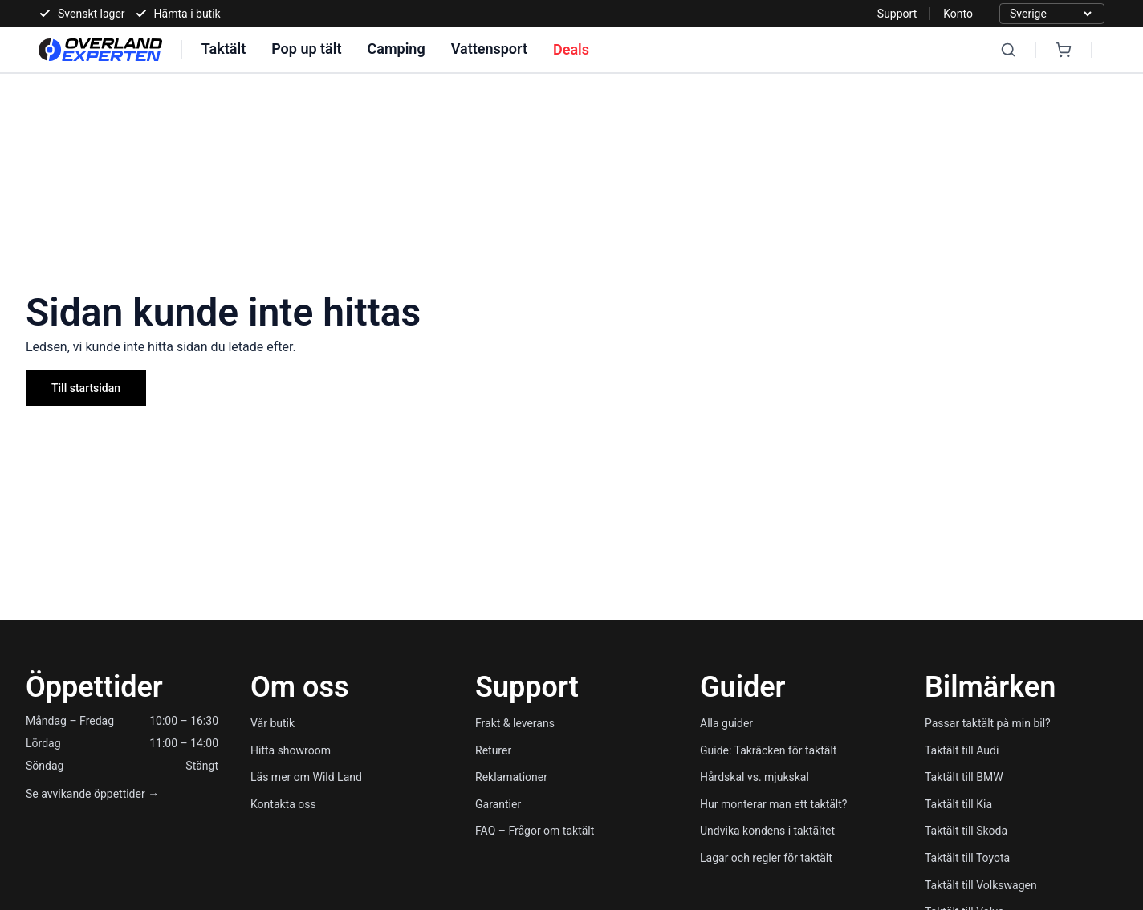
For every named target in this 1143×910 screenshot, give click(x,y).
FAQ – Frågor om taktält (534, 830)
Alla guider (726, 723)
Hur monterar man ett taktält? (773, 804)
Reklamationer (511, 776)
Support (897, 13)
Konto (958, 13)
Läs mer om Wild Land (306, 776)
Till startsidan (85, 388)
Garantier (498, 804)
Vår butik (272, 723)
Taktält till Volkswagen (981, 885)
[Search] (1008, 49)
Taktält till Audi (962, 750)
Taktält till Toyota (967, 857)
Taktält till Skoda (966, 830)
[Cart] (1063, 49)
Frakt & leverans (515, 723)
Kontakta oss (283, 804)
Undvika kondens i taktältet (767, 830)
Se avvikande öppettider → (92, 793)
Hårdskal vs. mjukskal (754, 776)
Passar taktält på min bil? (988, 723)
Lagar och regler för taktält (766, 857)
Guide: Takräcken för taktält (768, 750)
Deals (571, 49)
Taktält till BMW (964, 776)
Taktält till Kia (958, 804)
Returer (493, 750)
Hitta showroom (290, 750)
